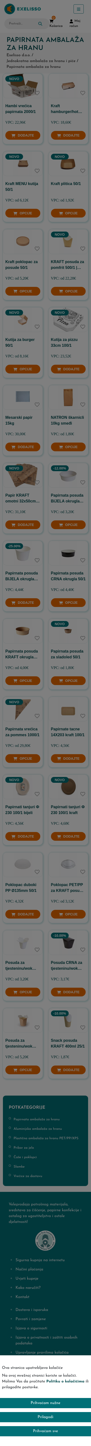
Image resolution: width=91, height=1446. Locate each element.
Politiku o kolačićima (65, 1381)
